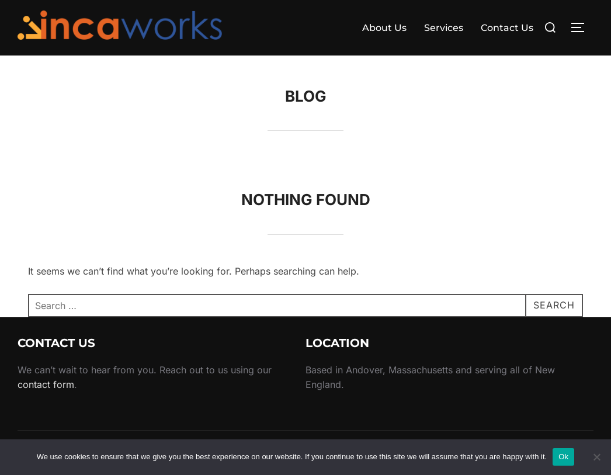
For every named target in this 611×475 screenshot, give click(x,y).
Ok (563, 456)
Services (443, 27)
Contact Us (507, 27)
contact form (46, 384)
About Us (384, 27)
